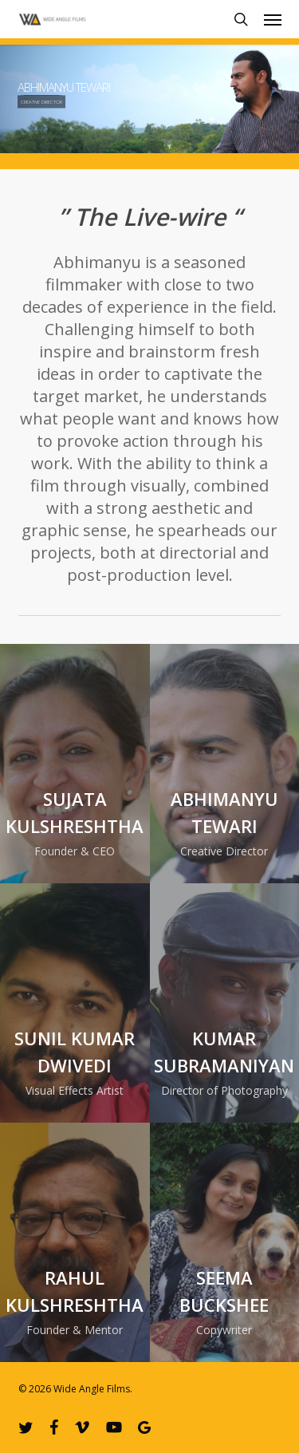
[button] (272, 19)
